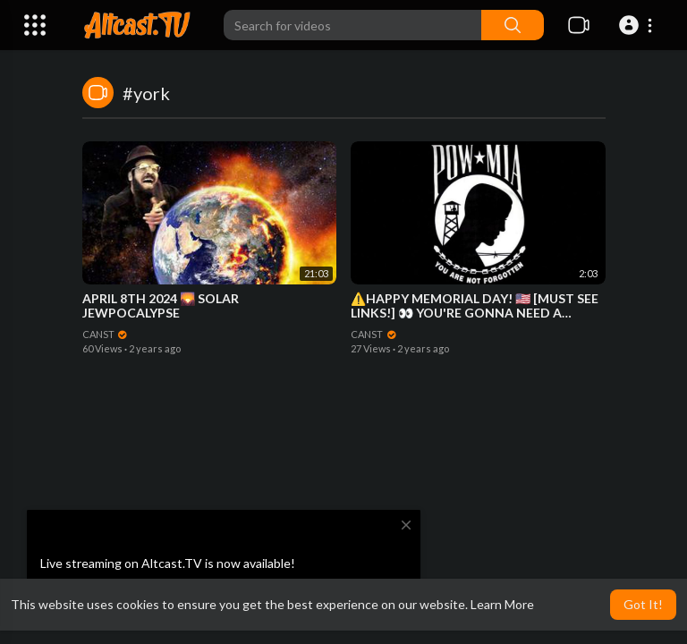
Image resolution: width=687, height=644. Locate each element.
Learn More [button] (502, 604)
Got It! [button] (643, 604)
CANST (105, 334)
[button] (638, 25)
